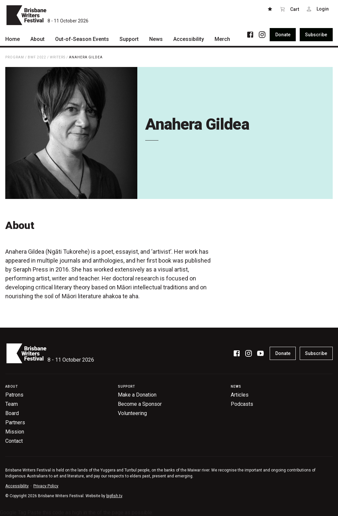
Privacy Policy (45, 486)
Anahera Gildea (86, 57)
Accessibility (17, 486)
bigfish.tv (114, 496)
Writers (57, 57)
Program (14, 57)
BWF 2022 (37, 57)
